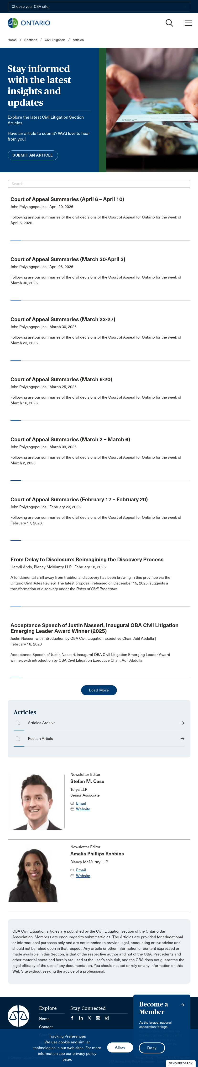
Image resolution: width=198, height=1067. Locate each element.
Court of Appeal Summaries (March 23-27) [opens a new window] (62, 319)
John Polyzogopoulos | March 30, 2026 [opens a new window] (43, 327)
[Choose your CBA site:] (99, 6)
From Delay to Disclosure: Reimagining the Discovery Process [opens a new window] (87, 559)
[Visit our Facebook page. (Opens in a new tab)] (74, 1016)
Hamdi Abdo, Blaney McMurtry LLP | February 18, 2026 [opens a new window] (58, 567)
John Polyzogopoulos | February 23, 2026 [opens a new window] (45, 507)
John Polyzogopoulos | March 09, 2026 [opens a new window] (43, 447)
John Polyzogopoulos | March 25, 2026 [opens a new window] (43, 387)
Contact (46, 1027)
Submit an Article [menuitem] (33, 155)
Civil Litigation (55, 40)
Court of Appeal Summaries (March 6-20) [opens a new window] (61, 379)
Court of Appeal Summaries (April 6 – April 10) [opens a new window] (67, 199)
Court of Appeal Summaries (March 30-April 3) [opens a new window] (67, 259)
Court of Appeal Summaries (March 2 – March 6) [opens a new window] (70, 439)
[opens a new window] (96, 220)
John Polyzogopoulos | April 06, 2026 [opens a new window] (41, 266)
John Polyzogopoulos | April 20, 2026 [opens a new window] (41, 206)
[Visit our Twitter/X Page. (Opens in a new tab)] (92, 1016)
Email (81, 803)
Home (12, 40)
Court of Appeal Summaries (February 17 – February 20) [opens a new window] (79, 499)
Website (83, 809)
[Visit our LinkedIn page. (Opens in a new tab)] (83, 1016)
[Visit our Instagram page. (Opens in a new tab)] (100, 1016)
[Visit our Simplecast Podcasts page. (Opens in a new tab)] (107, 1016)
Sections (31, 40)
